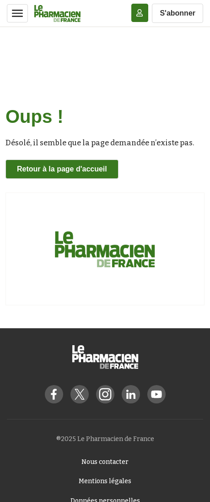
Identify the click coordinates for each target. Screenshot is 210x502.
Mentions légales (105, 481)
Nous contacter (105, 462)
